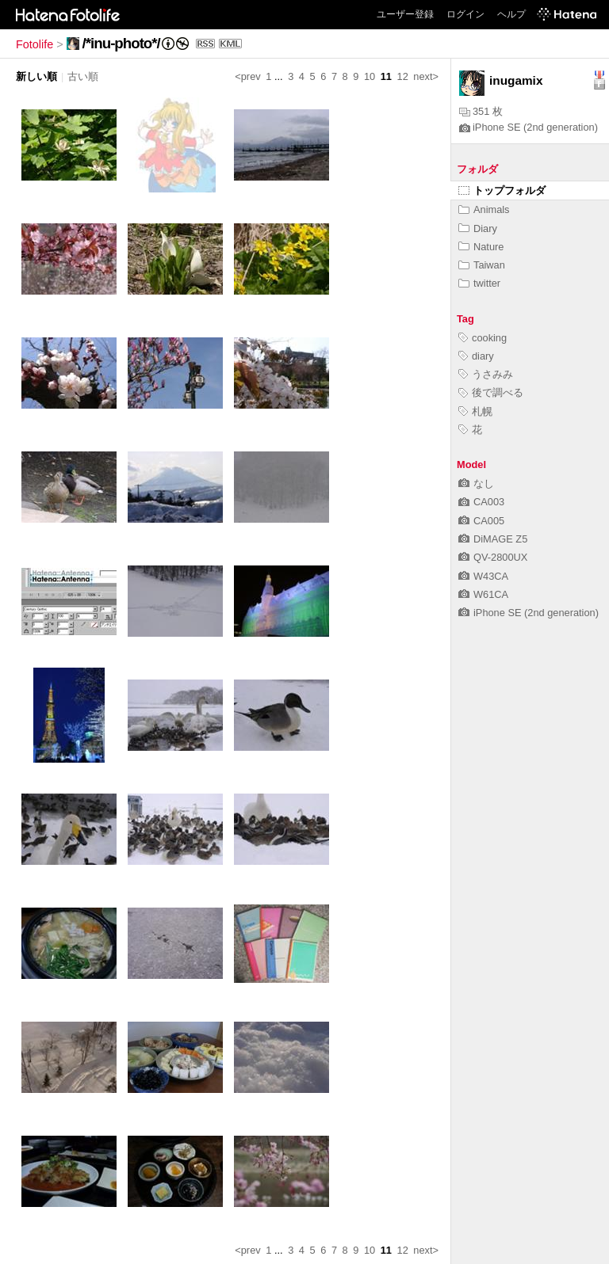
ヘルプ (511, 14)
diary (476, 356)
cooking (482, 338)
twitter (479, 283)
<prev (247, 76)
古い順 (82, 76)
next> (426, 76)
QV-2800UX (492, 557)
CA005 (481, 521)
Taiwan (481, 265)
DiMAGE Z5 (492, 539)
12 (402, 76)
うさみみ (485, 374)
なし (476, 483)
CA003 (481, 502)
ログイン (465, 14)
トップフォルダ (502, 190)
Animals (484, 209)
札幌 (475, 411)
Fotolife (34, 44)
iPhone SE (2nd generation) (528, 127)
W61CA (483, 594)
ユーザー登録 (405, 14)
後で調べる (490, 392)
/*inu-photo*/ (121, 43)
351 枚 (481, 111)
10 (369, 76)
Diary (477, 228)
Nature (481, 247)
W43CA (483, 576)
